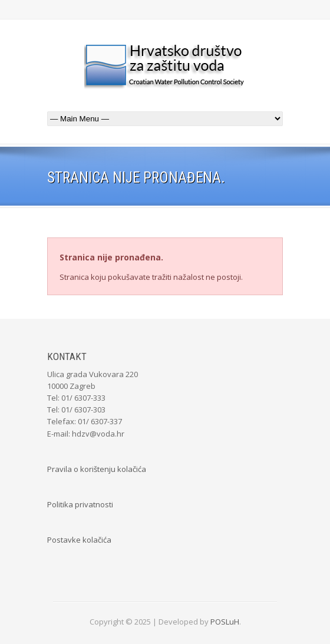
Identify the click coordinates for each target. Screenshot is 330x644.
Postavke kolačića (79, 539)
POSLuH (224, 621)
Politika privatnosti (80, 504)
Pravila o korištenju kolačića (96, 469)
